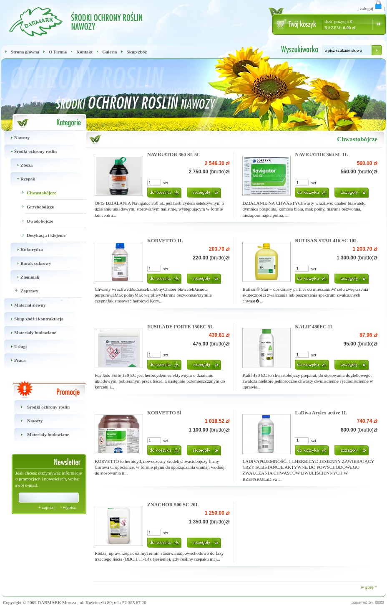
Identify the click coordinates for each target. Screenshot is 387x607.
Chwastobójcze (41, 192)
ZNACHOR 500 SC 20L (173, 505)
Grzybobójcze (40, 206)
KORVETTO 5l (164, 413)
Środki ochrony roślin (29, 151)
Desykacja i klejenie (46, 235)
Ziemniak (23, 277)
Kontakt (84, 51)
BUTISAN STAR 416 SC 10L (326, 241)
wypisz (68, 507)
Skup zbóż (137, 51)
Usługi (14, 346)
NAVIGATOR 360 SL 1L (321, 154)
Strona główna (25, 51)
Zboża (20, 165)
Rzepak (21, 179)
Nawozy (15, 138)
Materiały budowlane (28, 333)
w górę (369, 586)
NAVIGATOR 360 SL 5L (173, 154)
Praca (13, 360)
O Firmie (58, 51)
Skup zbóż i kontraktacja (32, 319)
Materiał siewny (23, 305)
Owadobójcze (40, 220)
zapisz (46, 507)
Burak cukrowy (29, 263)
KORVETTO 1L (165, 241)
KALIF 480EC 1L (314, 327)
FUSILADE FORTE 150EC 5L (180, 327)
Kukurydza (25, 250)
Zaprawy (29, 290)
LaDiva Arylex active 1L (321, 413)
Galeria (109, 51)
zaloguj (371, 8)
